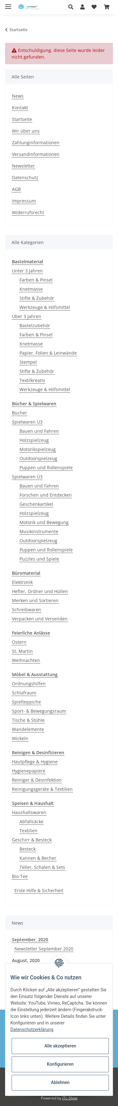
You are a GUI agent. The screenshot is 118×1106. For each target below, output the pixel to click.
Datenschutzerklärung (31, 1029)
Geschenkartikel (36, 504)
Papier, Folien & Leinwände (48, 353)
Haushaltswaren (29, 812)
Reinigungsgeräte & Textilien (42, 789)
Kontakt (20, 108)
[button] (72, 7)
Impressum (24, 201)
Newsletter (23, 166)
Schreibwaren (26, 610)
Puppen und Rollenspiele (46, 467)
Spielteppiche (26, 702)
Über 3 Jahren (26, 316)
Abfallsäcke (31, 821)
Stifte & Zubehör (37, 298)
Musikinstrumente (39, 531)
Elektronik (22, 582)
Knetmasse (31, 289)
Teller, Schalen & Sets (42, 867)
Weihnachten (26, 660)
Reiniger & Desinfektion (37, 780)
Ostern (19, 642)
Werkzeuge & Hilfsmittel (45, 307)
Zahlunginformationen (35, 142)
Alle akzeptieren (60, 1045)
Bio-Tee (20, 876)
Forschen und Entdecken (46, 495)
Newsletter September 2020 (43, 949)
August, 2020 (26, 960)
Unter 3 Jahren (27, 271)
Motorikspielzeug (38, 449)
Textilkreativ (32, 380)
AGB (16, 189)
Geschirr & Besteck (32, 840)
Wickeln (20, 738)
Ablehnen (60, 1082)
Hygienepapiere (28, 771)
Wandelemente (28, 729)
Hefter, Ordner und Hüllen (40, 591)
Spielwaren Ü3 (27, 477)
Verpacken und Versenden (40, 619)
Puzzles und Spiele (39, 559)
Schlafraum (24, 693)
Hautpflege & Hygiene (35, 762)
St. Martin (22, 651)
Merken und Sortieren (35, 600)
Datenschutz (25, 177)
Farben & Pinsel (36, 280)
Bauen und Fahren (39, 431)
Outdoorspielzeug (38, 458)
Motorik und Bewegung (44, 522)
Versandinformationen (35, 154)
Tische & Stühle (28, 720)
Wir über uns (26, 131)
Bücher (19, 413)
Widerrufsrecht (28, 212)
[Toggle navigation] (8, 4)
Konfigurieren (60, 1064)
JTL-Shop (69, 1098)
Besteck (28, 849)
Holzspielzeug (34, 440)
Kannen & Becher (38, 858)
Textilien (28, 831)
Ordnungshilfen (29, 684)
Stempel (28, 362)
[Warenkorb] (106, 7)
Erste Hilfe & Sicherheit (38, 890)
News (18, 96)
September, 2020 (30, 940)
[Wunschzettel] (94, 7)
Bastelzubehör (35, 325)
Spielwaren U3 (27, 422)
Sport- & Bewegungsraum (39, 711)
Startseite (22, 119)
